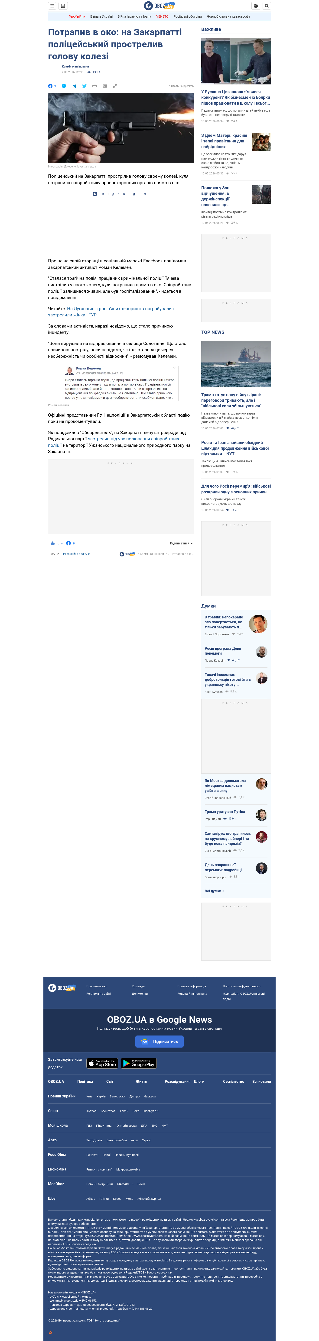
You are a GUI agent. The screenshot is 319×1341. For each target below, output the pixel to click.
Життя (141, 1081)
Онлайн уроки (127, 1125)
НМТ (165, 1125)
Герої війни (77, 16)
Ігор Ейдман (213, 819)
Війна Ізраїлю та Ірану (134, 16)
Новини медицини (99, 1184)
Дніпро (135, 1096)
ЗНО (154, 1125)
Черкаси (150, 1096)
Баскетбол (108, 1111)
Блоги (199, 1081)
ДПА (144, 1125)
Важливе (211, 29)
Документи (140, 993)
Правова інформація (191, 986)
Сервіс (146, 1140)
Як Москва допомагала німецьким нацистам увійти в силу (225, 785)
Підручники (104, 1125)
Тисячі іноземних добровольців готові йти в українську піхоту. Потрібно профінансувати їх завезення (228, 679)
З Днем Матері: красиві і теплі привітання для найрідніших (224, 141)
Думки (208, 606)
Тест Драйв (94, 1140)
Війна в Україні (101, 16)
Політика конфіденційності (242, 986)
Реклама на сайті (98, 993)
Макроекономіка (128, 1169)
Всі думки (213, 891)
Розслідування (178, 1081)
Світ (110, 1081)
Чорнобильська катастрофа (228, 16)
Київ (89, 1096)
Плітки (104, 1198)
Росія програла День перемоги (223, 651)
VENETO (162, 16)
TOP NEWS (212, 332)
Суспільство (233, 1081)
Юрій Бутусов (214, 692)
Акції (134, 1140)
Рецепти (92, 1155)
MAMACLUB (125, 1184)
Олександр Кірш (215, 877)
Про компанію (96, 986)
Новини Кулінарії (127, 1155)
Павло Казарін (215, 660)
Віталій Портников (217, 634)
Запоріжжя (117, 1096)
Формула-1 (151, 1111)
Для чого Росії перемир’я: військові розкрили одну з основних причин (236, 489)
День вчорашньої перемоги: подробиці (223, 867)
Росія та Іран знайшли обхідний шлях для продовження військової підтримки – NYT (235, 448)
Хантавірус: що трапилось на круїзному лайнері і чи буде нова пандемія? (228, 838)
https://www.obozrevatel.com (201, 1219)
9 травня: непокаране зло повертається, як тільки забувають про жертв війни (224, 622)
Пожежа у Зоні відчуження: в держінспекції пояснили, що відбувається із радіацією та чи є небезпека (218, 196)
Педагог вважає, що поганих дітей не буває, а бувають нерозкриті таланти (235, 113)
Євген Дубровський (218, 850)
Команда (138, 986)
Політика (85, 1081)
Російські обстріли (188, 16)
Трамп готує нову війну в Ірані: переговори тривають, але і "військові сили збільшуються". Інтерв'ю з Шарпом (232, 400)
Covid (141, 1184)
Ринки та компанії (99, 1169)
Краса (117, 1198)
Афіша (90, 1198)
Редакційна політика (77, 554)
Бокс (136, 1111)
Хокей (124, 1111)
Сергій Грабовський (218, 798)
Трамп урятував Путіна (225, 812)
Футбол (91, 1111)
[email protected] (102, 1308)
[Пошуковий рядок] (267, 5)
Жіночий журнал (149, 1198)
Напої (107, 1155)
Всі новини (261, 1081)
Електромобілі (117, 1140)
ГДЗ (89, 1125)
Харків (101, 1096)
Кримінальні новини (75, 66)
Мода (129, 1198)
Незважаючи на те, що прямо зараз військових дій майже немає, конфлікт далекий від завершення (230, 418)
